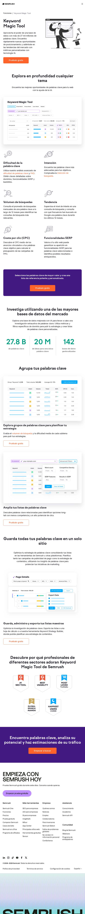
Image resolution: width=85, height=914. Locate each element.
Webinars (66, 834)
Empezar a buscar (42, 751)
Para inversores (48, 822)
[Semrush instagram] (8, 857)
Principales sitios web (31, 829)
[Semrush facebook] (21, 857)
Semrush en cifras (10, 829)
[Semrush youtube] (17, 857)
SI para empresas (29, 815)
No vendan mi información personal (50, 836)
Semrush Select (48, 826)
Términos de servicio (35, 869)
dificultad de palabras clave (15, 173)
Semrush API (67, 815)
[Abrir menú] (82, 4)
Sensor (25, 836)
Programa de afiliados (11, 833)
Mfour (25, 822)
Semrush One (8, 808)
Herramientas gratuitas (32, 833)
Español (77, 869)
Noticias (45, 812)
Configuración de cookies (60, 869)
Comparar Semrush (10, 822)
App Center (27, 826)
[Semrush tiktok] (13, 857)
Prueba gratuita (9, 819)
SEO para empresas (30, 808)
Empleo (45, 815)
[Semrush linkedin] (4, 857)
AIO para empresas (30, 812)
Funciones (7, 13)
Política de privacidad (11, 869)
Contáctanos (47, 841)
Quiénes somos (48, 808)
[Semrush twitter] (26, 857)
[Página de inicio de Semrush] (8, 4)
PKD (32, 173)
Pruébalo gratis (16, 60)
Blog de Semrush (69, 830)
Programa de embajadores (67, 838)
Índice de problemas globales (50, 830)
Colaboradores (48, 819)
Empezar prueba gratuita (17, 793)
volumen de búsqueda (22, 433)
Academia (66, 812)
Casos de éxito (8, 826)
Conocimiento (68, 808)
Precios (6, 815)
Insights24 (26, 819)
